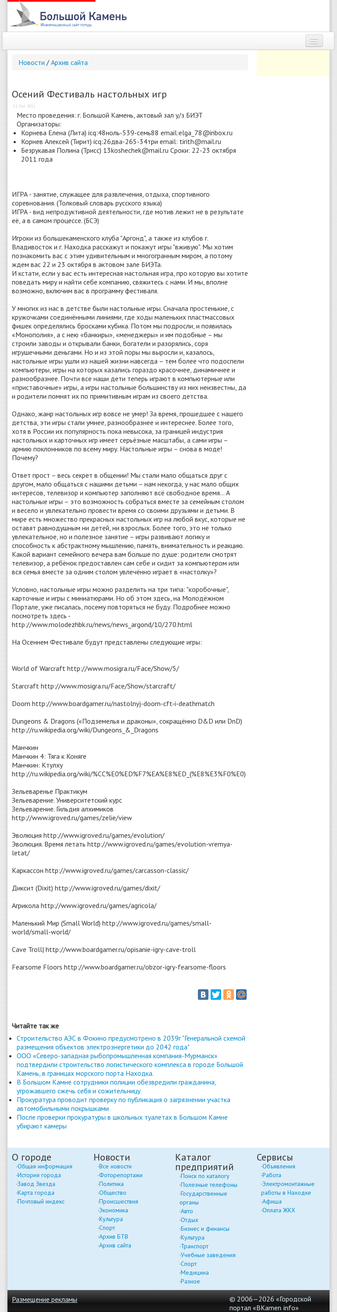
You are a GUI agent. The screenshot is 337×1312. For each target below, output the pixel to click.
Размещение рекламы (44, 1299)
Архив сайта (69, 62)
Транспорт (194, 1246)
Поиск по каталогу (205, 1176)
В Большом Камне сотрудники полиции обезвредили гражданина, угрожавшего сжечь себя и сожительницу (116, 1086)
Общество (112, 1193)
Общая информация (45, 1166)
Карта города (36, 1193)
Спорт (107, 1228)
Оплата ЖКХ (278, 1210)
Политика (111, 1184)
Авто (187, 1211)
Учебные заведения (208, 1255)
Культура (111, 1219)
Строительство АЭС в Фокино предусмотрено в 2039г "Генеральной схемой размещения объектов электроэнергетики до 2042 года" (131, 1042)
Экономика (113, 1210)
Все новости (115, 1166)
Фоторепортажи (121, 1175)
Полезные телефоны (209, 1185)
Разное (190, 1281)
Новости (31, 62)
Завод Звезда (36, 1184)
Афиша (272, 1201)
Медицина (195, 1272)
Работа (271, 1175)
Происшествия (118, 1201)
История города (39, 1175)
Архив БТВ (113, 1236)
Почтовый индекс (41, 1201)
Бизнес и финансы (205, 1229)
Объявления (278, 1166)
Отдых (189, 1220)
